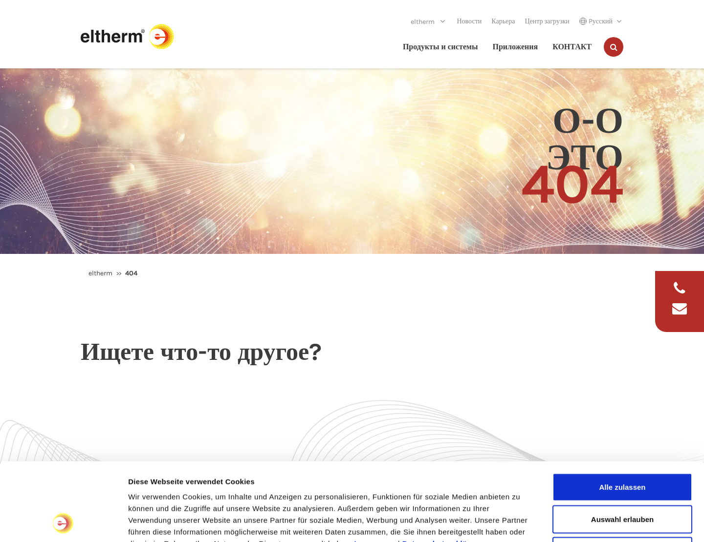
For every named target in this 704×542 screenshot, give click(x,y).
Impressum (375, 470)
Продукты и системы (440, 46)
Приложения (515, 46)
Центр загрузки (547, 21)
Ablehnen (622, 478)
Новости (469, 21)
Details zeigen (520, 523)
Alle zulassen (622, 414)
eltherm (423, 22)
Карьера (503, 21)
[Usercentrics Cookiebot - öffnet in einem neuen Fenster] (63, 523)
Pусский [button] (596, 21)
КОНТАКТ (572, 46)
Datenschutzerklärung (443, 470)
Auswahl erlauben (622, 446)
